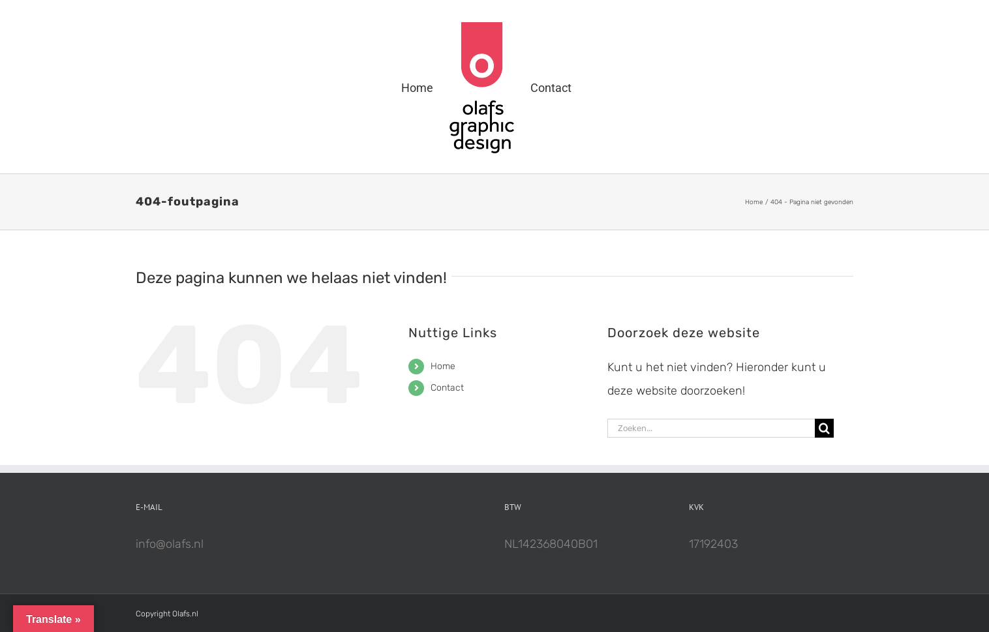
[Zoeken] (824, 428)
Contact (447, 387)
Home (443, 366)
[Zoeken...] (711, 428)
